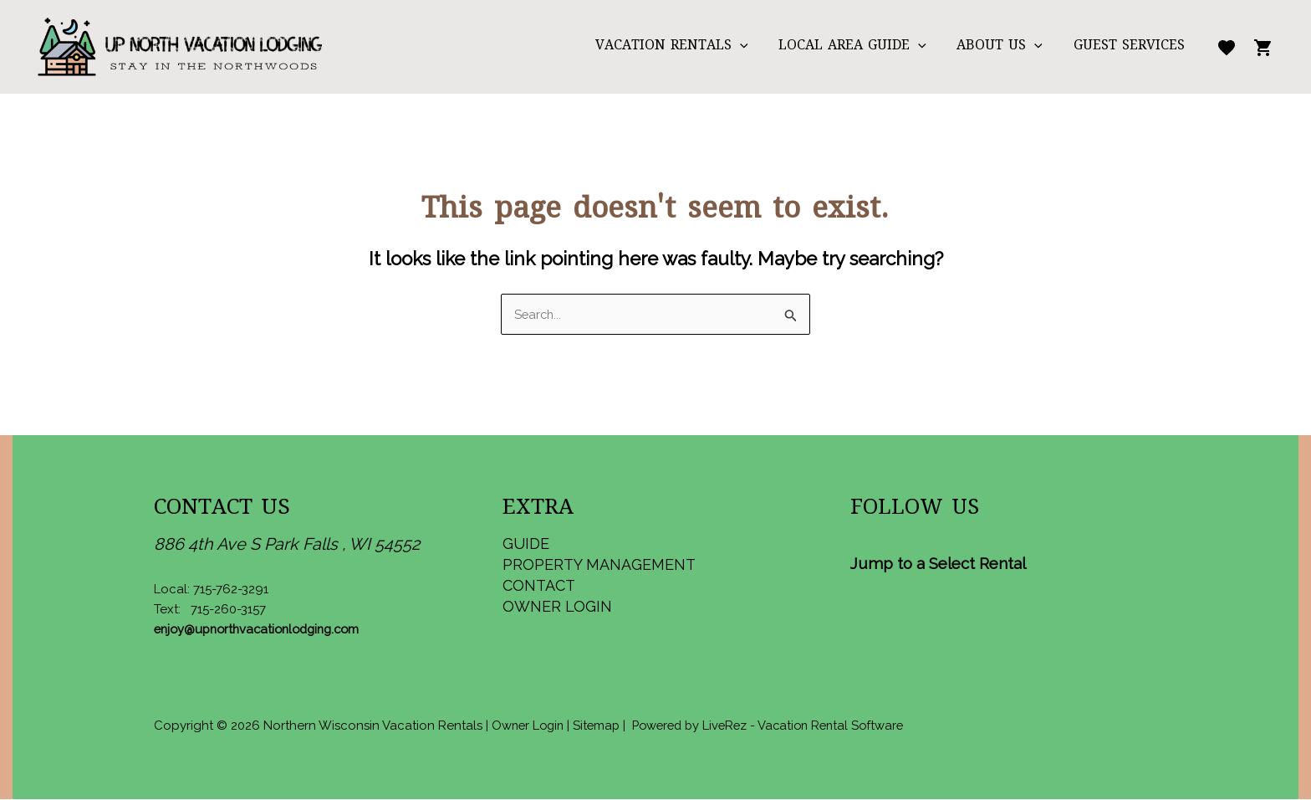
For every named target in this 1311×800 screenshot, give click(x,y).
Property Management (599, 565)
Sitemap (601, 726)
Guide (525, 544)
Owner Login (557, 607)
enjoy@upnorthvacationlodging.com (263, 630)
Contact (538, 586)
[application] (753, 46)
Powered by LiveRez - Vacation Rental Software (779, 726)
